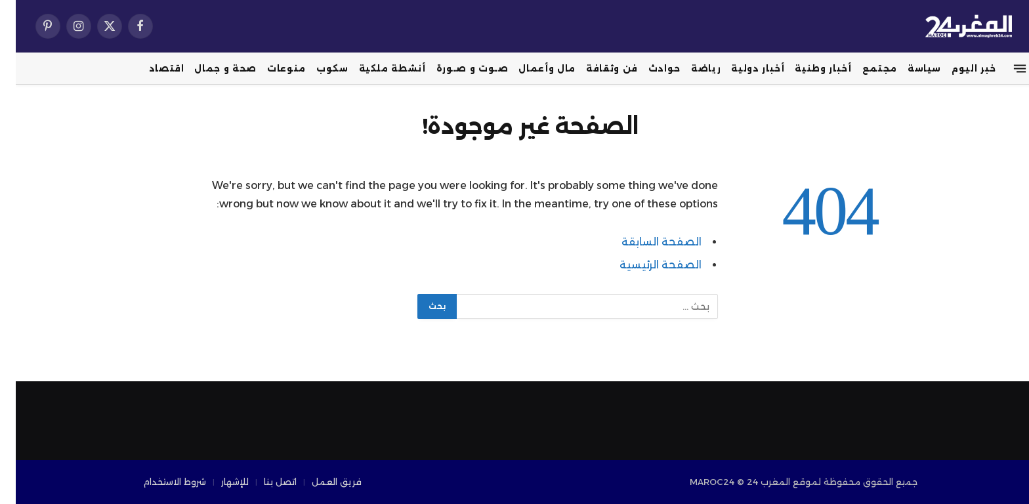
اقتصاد (151, 68)
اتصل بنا (264, 481)
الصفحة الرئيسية (645, 265)
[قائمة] (1004, 68)
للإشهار (219, 481)
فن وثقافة (596, 68)
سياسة (908, 68)
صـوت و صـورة (457, 68)
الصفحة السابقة (646, 242)
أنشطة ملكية (376, 68)
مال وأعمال (531, 68)
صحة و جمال (209, 68)
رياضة (690, 68)
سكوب (317, 68)
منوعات (270, 68)
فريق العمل (321, 481)
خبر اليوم (958, 68)
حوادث (649, 68)
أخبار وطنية (807, 68)
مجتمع (864, 68)
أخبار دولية (741, 68)
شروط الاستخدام (158, 481)
